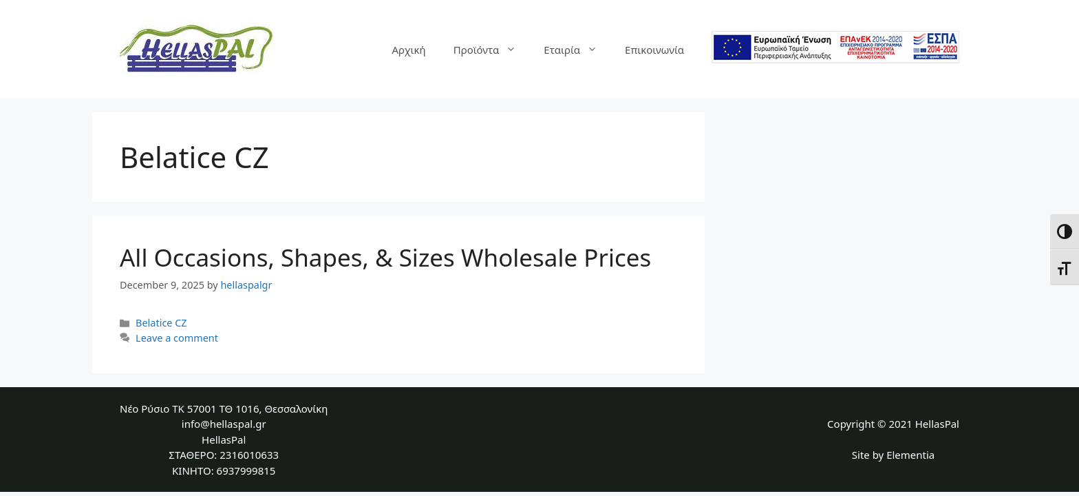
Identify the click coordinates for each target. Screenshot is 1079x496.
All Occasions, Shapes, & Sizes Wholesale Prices (385, 257)
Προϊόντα (492, 49)
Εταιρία (577, 49)
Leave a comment (177, 337)
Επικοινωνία (654, 49)
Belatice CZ (161, 322)
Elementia (910, 455)
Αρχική (408, 49)
